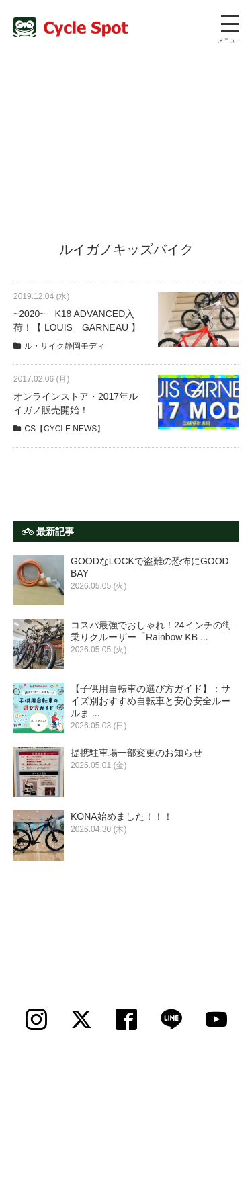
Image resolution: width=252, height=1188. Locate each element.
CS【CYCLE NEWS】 (64, 428)
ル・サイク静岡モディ (64, 346)
